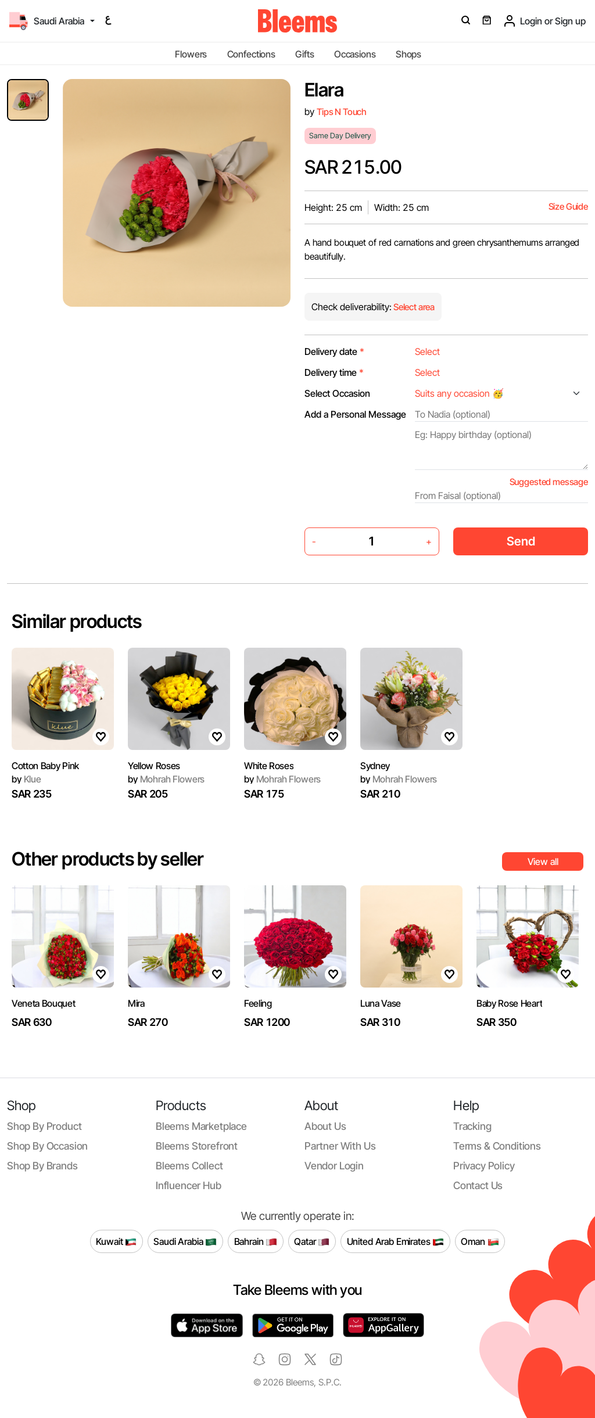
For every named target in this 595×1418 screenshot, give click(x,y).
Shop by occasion (47, 1146)
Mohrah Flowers (166, 779)
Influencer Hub (188, 1185)
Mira (136, 1003)
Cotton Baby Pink (45, 765)
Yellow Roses (154, 765)
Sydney (375, 765)
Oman (480, 1241)
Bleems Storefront (197, 1146)
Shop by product (44, 1126)
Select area (413, 307)
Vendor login (334, 1165)
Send (521, 541)
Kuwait (116, 1241)
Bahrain (256, 1241)
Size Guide (568, 206)
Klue (26, 779)
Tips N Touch (342, 111)
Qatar (311, 1241)
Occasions (355, 54)
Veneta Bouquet (44, 1003)
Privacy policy (484, 1165)
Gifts (304, 54)
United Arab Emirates (396, 1241)
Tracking (472, 1126)
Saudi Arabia (185, 1241)
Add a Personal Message (355, 414)
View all (543, 861)
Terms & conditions (497, 1146)
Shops (408, 54)
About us (325, 1126)
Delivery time (334, 372)
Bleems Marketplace (201, 1126)
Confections (251, 54)
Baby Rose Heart (509, 1003)
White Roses (268, 765)
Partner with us (339, 1146)
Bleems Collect (189, 1165)
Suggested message (549, 481)
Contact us (478, 1185)
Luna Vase (380, 1003)
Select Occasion (337, 393)
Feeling (258, 1003)
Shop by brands (42, 1165)
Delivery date (334, 351)
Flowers (191, 54)
